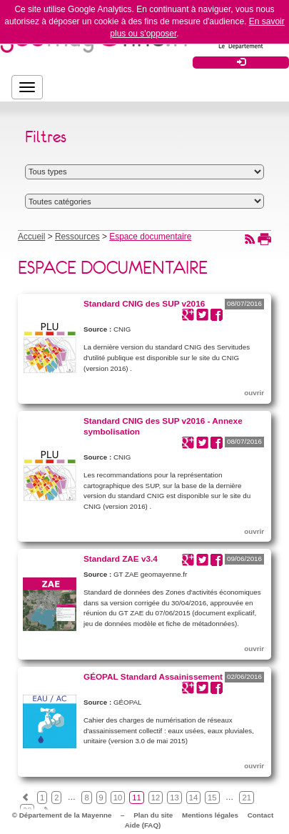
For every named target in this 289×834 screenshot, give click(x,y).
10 (117, 797)
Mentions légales (210, 815)
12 (155, 797)
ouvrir (254, 393)
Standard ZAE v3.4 (120, 558)
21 (246, 797)
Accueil (31, 237)
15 (212, 797)
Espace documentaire (150, 237)
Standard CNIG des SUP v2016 (144, 303)
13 (174, 797)
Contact (260, 815)
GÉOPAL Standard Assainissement (153, 676)
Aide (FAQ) (143, 825)
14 (193, 797)
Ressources (77, 237)
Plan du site (153, 815)
